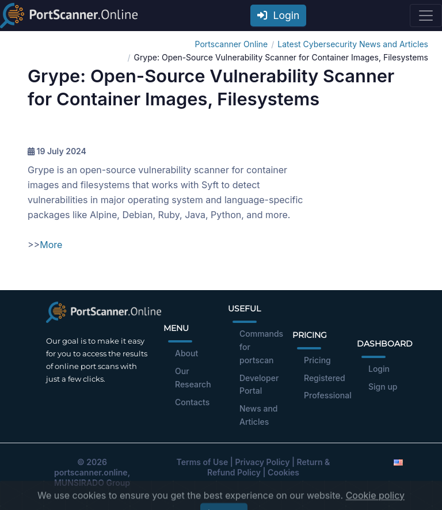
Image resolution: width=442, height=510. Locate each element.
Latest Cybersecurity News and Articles (352, 44)
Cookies (283, 472)
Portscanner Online (231, 44)
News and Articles (258, 415)
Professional (328, 395)
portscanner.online (91, 472)
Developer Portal (259, 384)
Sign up (382, 386)
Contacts (192, 402)
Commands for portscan (261, 347)
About (186, 353)
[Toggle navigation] (426, 15)
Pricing (317, 360)
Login (278, 15)
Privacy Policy (262, 462)
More (51, 244)
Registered (324, 378)
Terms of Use (202, 462)
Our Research (193, 377)
